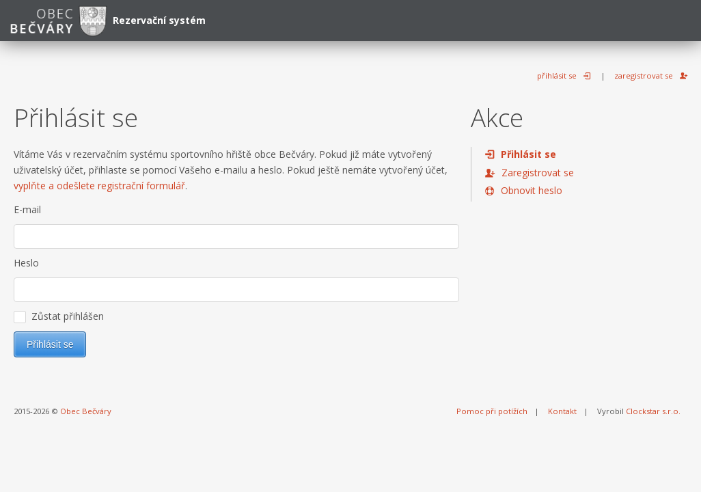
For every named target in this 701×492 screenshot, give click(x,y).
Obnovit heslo (531, 190)
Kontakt (562, 411)
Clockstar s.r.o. (653, 411)
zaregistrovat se (643, 75)
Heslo (26, 262)
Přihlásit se (528, 154)
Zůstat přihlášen (59, 316)
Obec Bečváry (85, 411)
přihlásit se (557, 75)
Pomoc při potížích (491, 411)
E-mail (27, 209)
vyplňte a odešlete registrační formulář (99, 185)
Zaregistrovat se (537, 172)
